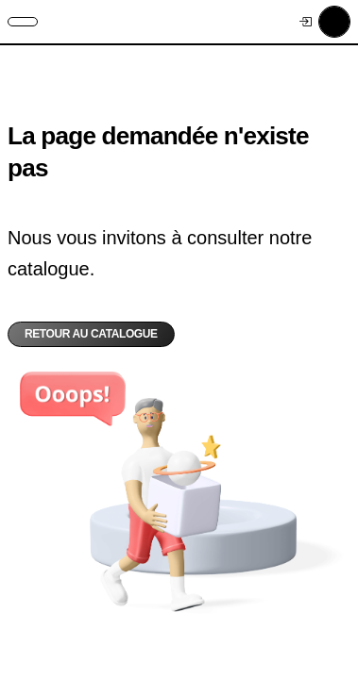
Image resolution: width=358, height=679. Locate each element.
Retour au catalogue (91, 333)
